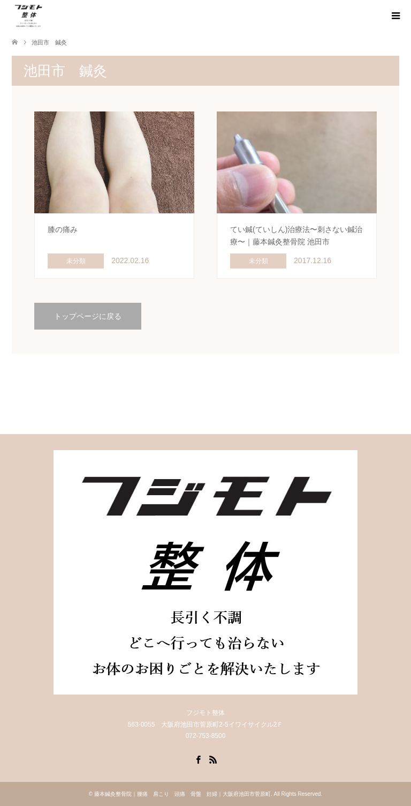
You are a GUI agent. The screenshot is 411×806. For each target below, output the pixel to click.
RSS (213, 759)
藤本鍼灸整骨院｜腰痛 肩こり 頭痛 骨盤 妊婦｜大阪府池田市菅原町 (182, 794)
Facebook (198, 759)
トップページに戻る (87, 316)
